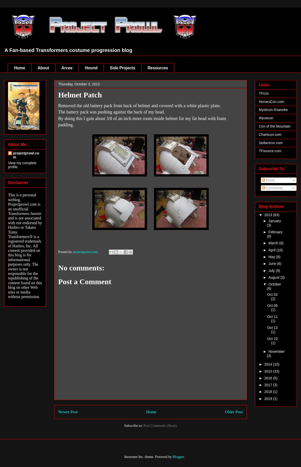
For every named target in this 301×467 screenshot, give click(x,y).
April (272, 250)
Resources (157, 68)
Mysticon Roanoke (273, 110)
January (274, 221)
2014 (268, 364)
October (274, 284)
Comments (272, 188)
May (272, 257)
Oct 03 (272, 295)
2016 (268, 378)
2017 (268, 385)
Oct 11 (272, 317)
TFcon (264, 93)
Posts (268, 180)
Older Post (234, 412)
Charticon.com (270, 135)
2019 (268, 399)
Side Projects (122, 68)
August (274, 277)
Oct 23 (272, 339)
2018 (268, 392)
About (43, 68)
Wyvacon (266, 118)
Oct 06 (272, 306)
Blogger (178, 457)
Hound (91, 68)
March (273, 243)
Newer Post (68, 412)
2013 (268, 215)
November (276, 351)
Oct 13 (272, 328)
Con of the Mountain (274, 126)
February (275, 232)
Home (19, 68)
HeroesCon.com (271, 102)
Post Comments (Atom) (160, 426)
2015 (268, 371)
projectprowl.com (26, 155)
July (272, 271)
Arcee (66, 68)
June (272, 264)
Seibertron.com (271, 143)
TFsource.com (270, 151)
